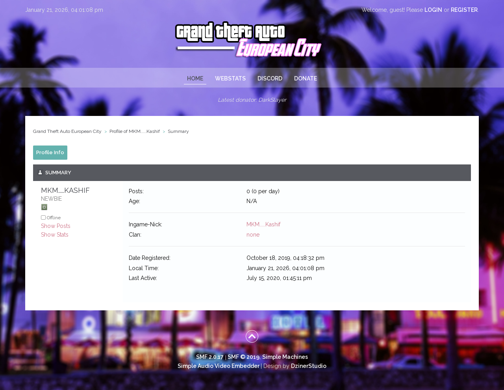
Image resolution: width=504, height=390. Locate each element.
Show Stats (55, 234)
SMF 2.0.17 (210, 357)
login (433, 10)
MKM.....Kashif (263, 224)
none (252, 234)
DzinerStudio (308, 366)
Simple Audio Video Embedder (218, 366)
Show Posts (55, 226)
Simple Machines (285, 357)
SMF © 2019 (243, 357)
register (464, 10)
